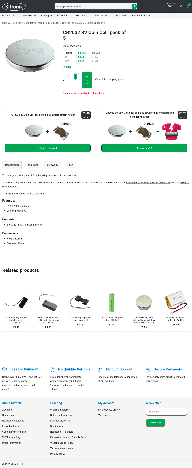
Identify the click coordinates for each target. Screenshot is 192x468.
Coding (45, 15)
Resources (121, 15)
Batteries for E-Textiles (58, 22)
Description (12, 164)
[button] (75, 78)
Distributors (56, 426)
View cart (103, 415)
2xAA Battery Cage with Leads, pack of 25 (80, 318)
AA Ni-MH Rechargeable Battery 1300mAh (112, 318)
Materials (28, 15)
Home (5, 22)
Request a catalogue (13, 420)
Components (100, 15)
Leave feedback (10, 426)
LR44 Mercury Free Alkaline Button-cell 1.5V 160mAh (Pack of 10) (143, 320)
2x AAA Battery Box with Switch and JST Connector (16, 320)
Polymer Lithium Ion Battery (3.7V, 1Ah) (175, 318)
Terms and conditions (61, 448)
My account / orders (109, 409)
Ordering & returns (60, 409)
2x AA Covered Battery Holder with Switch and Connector (48, 320)
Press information (11, 442)
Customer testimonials (14, 431)
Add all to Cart (144, 148)
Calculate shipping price (109, 79)
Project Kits (8, 15)
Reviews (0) (52, 164)
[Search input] (93, 6)
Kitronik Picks (139, 15)
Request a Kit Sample (61, 431)
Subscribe (155, 422)
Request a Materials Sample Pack (68, 437)
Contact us (8, 415)
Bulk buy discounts (60, 420)
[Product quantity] (71, 76)
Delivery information (61, 415)
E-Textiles (62, 15)
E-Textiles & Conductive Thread (27, 22)
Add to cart (87, 80)
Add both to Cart (47, 148)
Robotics (80, 15)
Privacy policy (57, 454)
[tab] (12, 165)
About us (7, 409)
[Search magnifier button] (134, 6)
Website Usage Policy (61, 442)
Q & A (69, 164)
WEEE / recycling (11, 437)
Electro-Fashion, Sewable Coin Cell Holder (148, 182)
